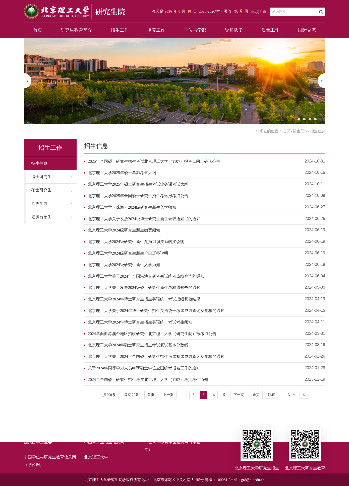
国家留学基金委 (38, 442)
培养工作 (156, 30)
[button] (27, 80)
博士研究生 (41, 177)
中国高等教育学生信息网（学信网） (172, 446)
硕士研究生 (41, 190)
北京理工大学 (96, 457)
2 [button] (299, 119)
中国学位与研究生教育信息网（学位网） (50, 461)
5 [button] (315, 119)
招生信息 (39, 163)
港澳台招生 (41, 217)
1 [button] (293, 119)
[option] (174, 81)
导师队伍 (234, 30)
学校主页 (258, 12)
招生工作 (120, 30)
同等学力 (39, 203)
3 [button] (304, 119)
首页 (37, 30)
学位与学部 (195, 30)
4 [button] (310, 119)
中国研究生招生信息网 (104, 442)
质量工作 (270, 30)
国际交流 (307, 30)
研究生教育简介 (76, 30)
